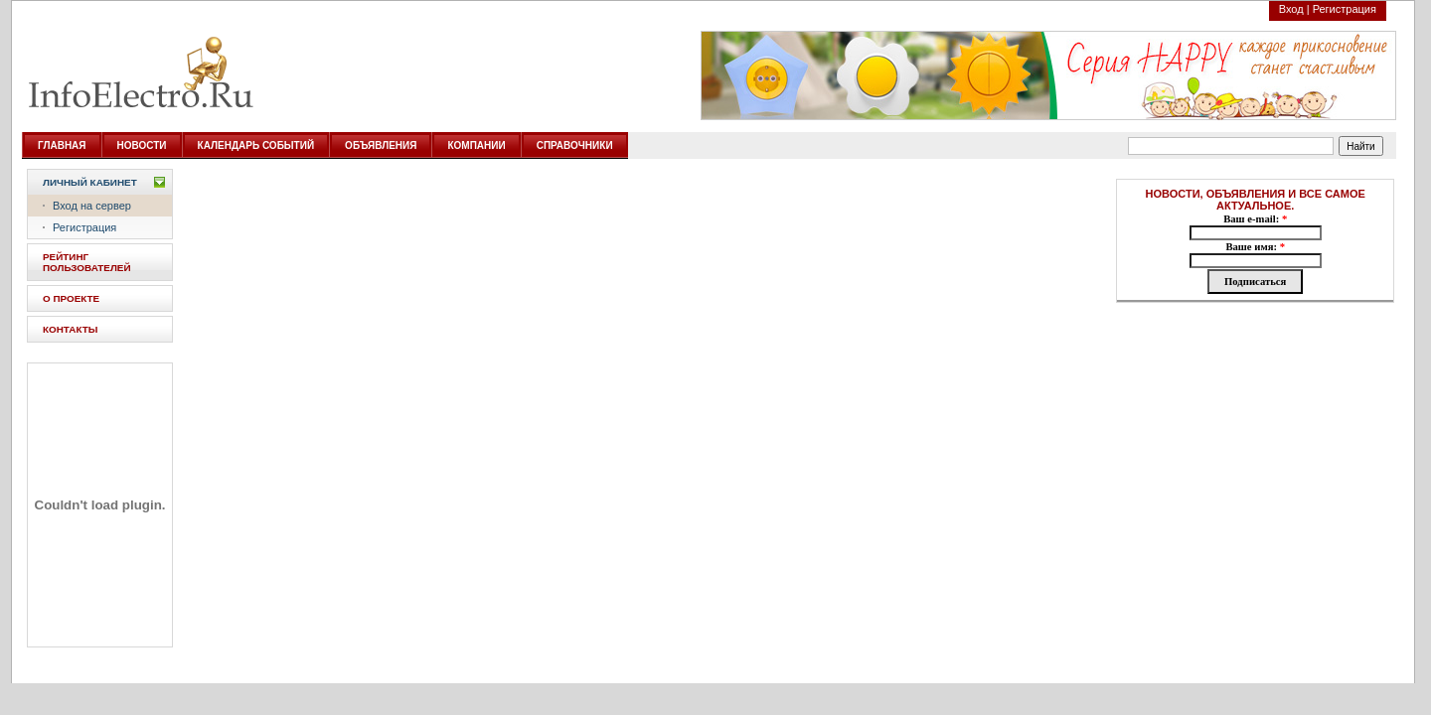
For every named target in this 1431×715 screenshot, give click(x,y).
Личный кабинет (90, 182)
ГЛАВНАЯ (62, 145)
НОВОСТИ (142, 145)
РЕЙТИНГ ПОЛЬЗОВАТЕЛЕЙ (87, 262)
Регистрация (1344, 9)
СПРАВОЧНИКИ (575, 145)
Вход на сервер (92, 206)
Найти (1361, 146)
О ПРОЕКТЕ (71, 298)
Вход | (1294, 9)
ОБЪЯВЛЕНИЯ (380, 145)
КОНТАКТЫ (70, 329)
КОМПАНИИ (476, 145)
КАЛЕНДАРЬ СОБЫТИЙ (256, 145)
